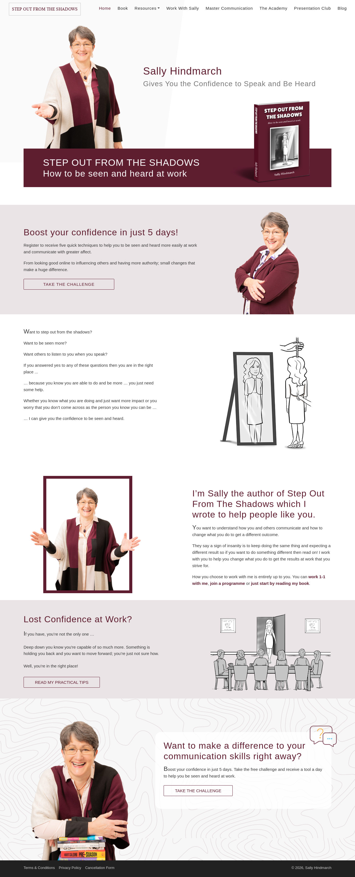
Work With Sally (182, 8)
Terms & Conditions (39, 868)
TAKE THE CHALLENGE (69, 284)
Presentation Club (312, 8)
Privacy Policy (70, 868)
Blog (342, 8)
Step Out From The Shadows (45, 9)
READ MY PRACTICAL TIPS (61, 682)
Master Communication (229, 8)
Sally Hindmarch (318, 868)
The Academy (274, 8)
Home (105, 8)
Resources (147, 8)
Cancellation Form (100, 868)
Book (123, 8)
